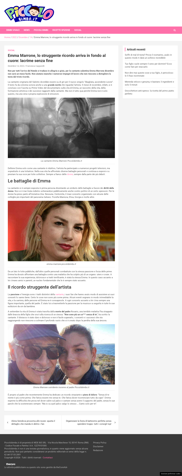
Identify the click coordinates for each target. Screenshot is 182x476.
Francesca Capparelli (35, 66)
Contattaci (48, 457)
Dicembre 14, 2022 (16, 66)
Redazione (98, 450)
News (27, 30)
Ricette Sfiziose (61, 30)
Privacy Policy (99, 442)
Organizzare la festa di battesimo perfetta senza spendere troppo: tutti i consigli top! (88, 422)
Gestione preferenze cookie (170, 474)
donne (70, 174)
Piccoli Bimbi (41, 30)
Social (77, 30)
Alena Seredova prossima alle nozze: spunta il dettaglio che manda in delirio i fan (33, 422)
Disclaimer (98, 446)
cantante (59, 294)
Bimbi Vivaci (12, 30)
